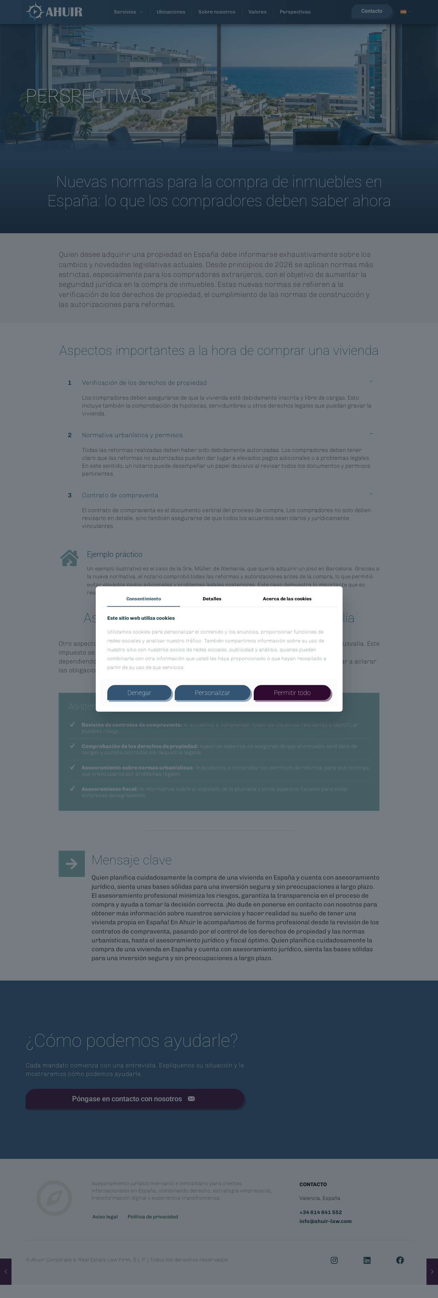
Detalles (212, 599)
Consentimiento (143, 599)
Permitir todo (292, 692)
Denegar (139, 692)
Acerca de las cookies (287, 599)
